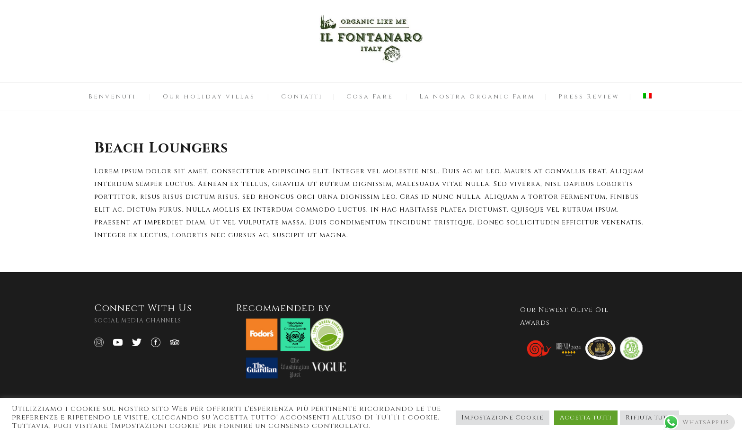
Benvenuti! (113, 96)
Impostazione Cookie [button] (502, 417)
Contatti (302, 96)
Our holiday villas (209, 96)
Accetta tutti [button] (586, 417)
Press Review (588, 96)
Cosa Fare (369, 96)
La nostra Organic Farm (477, 96)
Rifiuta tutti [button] (649, 417)
